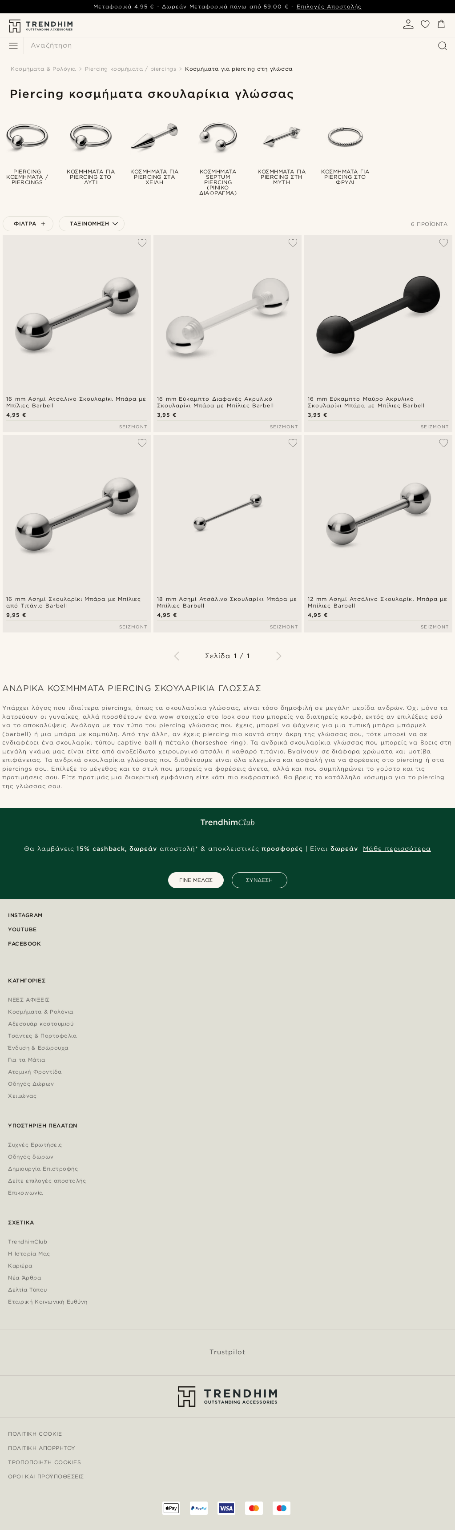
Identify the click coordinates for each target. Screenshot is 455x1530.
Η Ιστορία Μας (29, 1254)
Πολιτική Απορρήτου (42, 1448)
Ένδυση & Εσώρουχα (38, 1048)
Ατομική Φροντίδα (35, 1072)
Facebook (24, 943)
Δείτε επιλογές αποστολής (47, 1181)
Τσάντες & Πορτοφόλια (42, 1036)
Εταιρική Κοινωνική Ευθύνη (48, 1302)
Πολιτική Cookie (35, 1433)
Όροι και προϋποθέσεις (46, 1476)
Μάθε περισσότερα (397, 848)
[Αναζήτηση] (237, 45)
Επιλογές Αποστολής (329, 6)
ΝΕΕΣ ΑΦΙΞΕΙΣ (29, 1000)
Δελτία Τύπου (27, 1290)
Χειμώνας (22, 1096)
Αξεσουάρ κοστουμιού (40, 1024)
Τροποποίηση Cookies (44, 1462)
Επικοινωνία (25, 1193)
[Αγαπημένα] (425, 27)
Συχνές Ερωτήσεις (35, 1145)
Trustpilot (227, 1352)
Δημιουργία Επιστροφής (43, 1169)
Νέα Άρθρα (24, 1278)
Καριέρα (20, 1266)
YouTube (22, 929)
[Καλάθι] (441, 25)
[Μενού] (13, 45)
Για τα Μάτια (26, 1060)
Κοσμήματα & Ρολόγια (40, 1012)
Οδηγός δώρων (31, 1157)
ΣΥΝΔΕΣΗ (259, 880)
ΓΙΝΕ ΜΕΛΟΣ (196, 880)
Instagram (25, 915)
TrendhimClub (27, 1242)
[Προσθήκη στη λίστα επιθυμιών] (142, 242)
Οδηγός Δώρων (31, 1084)
